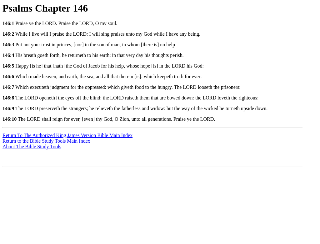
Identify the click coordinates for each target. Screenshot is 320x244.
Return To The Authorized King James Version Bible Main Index (67, 135)
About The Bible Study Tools (31, 146)
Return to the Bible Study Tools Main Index (46, 141)
